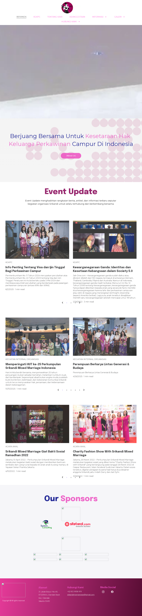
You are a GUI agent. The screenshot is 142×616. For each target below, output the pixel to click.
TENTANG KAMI (54, 17)
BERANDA (21, 17)
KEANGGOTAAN (77, 17)
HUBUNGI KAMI (69, 21)
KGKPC (36, 17)
